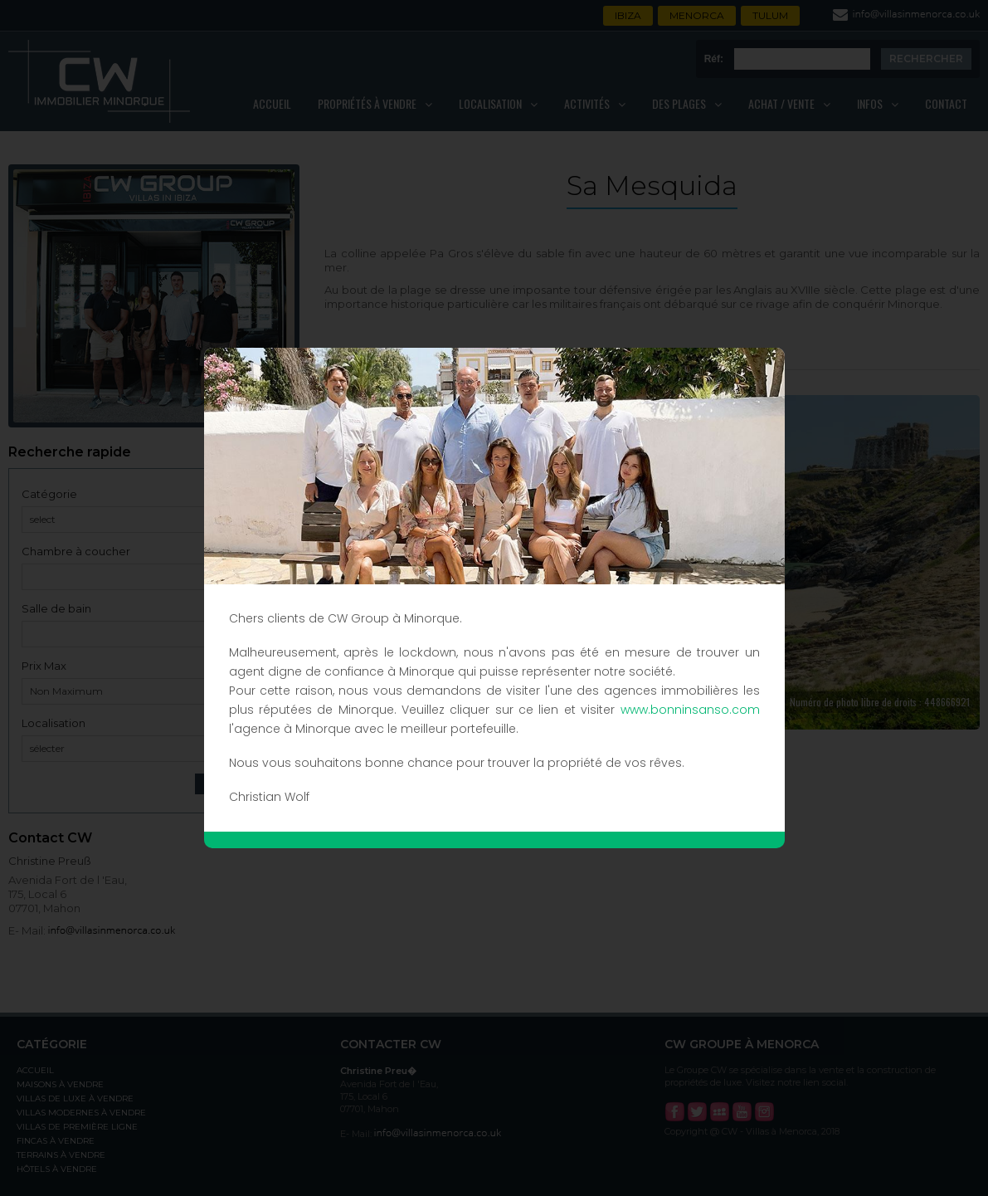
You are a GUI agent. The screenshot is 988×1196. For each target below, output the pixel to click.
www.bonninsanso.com (690, 709)
